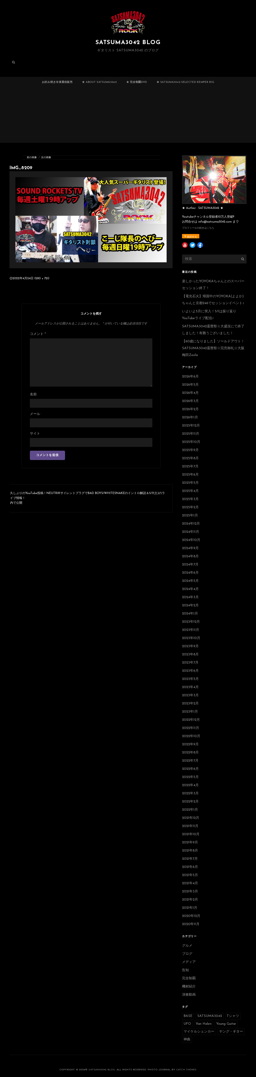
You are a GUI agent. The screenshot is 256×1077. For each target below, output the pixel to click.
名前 (33, 394)
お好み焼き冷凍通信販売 (57, 82)
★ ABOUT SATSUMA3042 (99, 82)
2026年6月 (190, 376)
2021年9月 (190, 842)
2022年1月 (190, 810)
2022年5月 (190, 777)
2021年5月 (190, 875)
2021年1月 (189, 908)
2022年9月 (190, 744)
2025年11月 (190, 434)
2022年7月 (190, 761)
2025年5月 (190, 483)
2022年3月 (190, 793)
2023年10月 (191, 638)
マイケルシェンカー (199, 1031)
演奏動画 (189, 995)
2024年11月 (190, 532)
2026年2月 (190, 409)
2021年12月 (190, 818)
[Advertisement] (128, 116)
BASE (188, 1016)
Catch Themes (186, 1070)
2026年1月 (190, 417)
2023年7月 (190, 663)
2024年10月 (191, 540)
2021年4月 (190, 883)
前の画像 (32, 157)
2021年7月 (190, 859)
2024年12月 (191, 524)
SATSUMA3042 (209, 1016)
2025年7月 (190, 466)
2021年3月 (190, 891)
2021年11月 (190, 826)
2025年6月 (190, 475)
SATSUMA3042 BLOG (128, 43)
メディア (189, 962)
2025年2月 (190, 507)
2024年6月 (190, 573)
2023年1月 (190, 712)
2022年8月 (190, 752)
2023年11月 (190, 630)
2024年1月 (190, 613)
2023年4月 (190, 687)
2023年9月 (190, 646)
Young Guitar (226, 1024)
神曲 (187, 1039)
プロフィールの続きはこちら (198, 228)
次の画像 (46, 157)
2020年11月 (191, 924)
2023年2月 (190, 703)
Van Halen (203, 1024)
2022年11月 (190, 728)
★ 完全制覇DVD (136, 82)
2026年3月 (190, 401)
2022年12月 (191, 720)
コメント (38, 334)
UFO (187, 1024)
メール (35, 414)
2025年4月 (190, 491)
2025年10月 (191, 442)
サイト (35, 433)
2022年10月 (191, 736)
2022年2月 (190, 801)
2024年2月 (190, 605)
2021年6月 (190, 867)
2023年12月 (191, 622)
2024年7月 (190, 564)
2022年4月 (190, 785)
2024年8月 (190, 556)
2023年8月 (190, 654)
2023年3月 (190, 695)
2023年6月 (190, 671)
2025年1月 (190, 515)
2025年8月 (190, 458)
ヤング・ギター (231, 1031)
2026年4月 (190, 393)
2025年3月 (190, 499)
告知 (185, 970)
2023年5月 (190, 679)
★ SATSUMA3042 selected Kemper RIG (185, 82)
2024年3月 (190, 597)
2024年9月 (190, 548)
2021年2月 (190, 900)
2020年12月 (191, 916)
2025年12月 (191, 425)
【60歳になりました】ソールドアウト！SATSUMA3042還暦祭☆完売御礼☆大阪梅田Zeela (213, 348)
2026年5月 (190, 385)
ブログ (187, 954)
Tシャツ (233, 1016)
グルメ (187, 946)
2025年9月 (190, 450)
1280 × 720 (41, 278)
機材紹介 (189, 986)
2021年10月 (191, 834)
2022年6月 (190, 769)
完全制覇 (189, 978)
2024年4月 (190, 589)
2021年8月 (190, 851)
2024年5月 (190, 581)
